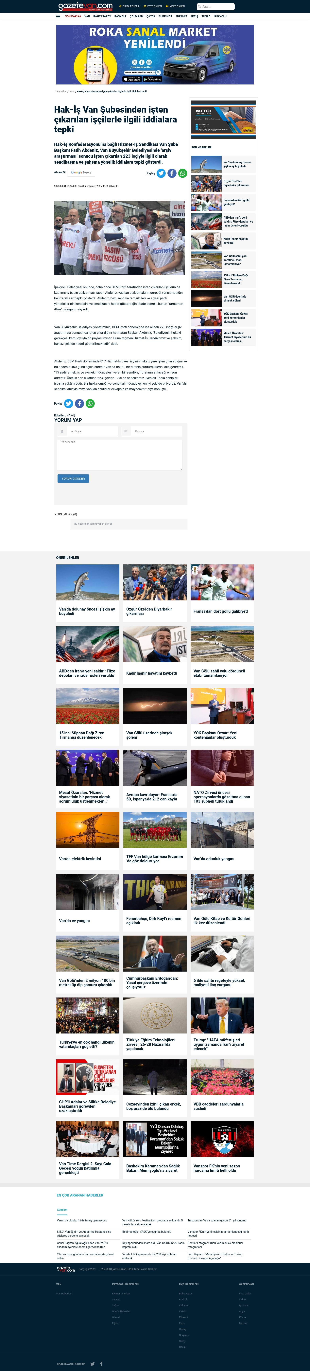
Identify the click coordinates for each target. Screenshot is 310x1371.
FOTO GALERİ (152, 6)
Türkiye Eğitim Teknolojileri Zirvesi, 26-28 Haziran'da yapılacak (150, 1044)
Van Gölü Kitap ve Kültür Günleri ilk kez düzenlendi (222, 920)
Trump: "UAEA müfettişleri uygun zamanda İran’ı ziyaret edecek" (219, 1044)
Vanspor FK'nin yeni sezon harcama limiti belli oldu (217, 1168)
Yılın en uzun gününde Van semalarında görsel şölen (85, 1256)
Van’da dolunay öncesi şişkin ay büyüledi (237, 164)
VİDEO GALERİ (175, 6)
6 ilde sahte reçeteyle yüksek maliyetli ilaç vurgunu (219, 982)
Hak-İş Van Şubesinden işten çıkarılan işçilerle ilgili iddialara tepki (112, 91)
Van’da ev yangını (74, 921)
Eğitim (115, 1323)
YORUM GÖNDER (73, 478)
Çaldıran (184, 1305)
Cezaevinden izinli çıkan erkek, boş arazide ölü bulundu (153, 1106)
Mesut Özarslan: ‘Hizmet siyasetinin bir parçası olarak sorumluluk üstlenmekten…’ (237, 337)
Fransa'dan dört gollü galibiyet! (237, 202)
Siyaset (116, 1299)
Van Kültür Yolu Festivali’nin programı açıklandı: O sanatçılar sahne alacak (152, 1222)
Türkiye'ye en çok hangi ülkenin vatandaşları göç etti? (86, 1044)
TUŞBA (206, 16)
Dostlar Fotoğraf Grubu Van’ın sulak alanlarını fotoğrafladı (215, 1245)
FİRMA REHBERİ (129, 6)
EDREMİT (181, 16)
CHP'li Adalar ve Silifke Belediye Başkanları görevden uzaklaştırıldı (87, 1106)
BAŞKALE (120, 16)
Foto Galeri (245, 1293)
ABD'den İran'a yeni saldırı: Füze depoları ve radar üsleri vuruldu (238, 221)
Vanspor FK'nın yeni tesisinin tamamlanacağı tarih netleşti (218, 1233)
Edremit (183, 1317)
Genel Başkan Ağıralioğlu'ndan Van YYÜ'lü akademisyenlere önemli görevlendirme (82, 1245)
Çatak (182, 1311)
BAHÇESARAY (102, 16)
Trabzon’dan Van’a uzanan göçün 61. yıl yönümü (217, 1220)
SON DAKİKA (73, 16)
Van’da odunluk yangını (214, 859)
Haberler (61, 91)
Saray (182, 1341)
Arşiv (242, 1311)
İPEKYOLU (220, 16)
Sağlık (115, 1305)
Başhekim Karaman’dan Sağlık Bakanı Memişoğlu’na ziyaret (153, 1168)
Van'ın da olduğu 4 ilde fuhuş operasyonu (82, 1220)
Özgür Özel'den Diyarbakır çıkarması (236, 183)
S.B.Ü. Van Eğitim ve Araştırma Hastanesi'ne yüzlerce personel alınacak (84, 1233)
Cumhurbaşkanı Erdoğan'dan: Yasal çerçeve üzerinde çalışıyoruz (152, 982)
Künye (242, 1317)
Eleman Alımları (121, 1293)
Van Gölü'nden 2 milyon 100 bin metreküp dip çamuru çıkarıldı (87, 982)
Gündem (62, 1209)
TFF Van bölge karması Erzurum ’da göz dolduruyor (154, 858)
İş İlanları (244, 1305)
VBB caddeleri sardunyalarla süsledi (219, 1106)
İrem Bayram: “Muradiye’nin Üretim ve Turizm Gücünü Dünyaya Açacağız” (215, 1256)
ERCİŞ (194, 16)
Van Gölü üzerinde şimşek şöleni (235, 298)
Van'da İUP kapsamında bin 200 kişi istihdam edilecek (149, 1256)
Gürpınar (184, 1335)
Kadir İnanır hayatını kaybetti (236, 240)
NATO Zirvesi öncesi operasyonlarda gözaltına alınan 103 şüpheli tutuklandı (222, 796)
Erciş (182, 1323)
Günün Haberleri (121, 1311)
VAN (87, 16)
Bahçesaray (185, 1293)
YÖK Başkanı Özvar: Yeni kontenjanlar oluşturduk (236, 317)
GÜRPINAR (165, 16)
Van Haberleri (64, 1293)
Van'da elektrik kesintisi (80, 859)
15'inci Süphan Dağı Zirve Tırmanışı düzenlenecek (236, 279)
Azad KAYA (127, 1269)
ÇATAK (150, 16)
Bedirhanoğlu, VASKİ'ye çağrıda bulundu (146, 1231)
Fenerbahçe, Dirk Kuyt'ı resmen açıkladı (153, 920)
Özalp (182, 1346)
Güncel (116, 1317)
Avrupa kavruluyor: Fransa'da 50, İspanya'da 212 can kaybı (152, 797)
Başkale (183, 1299)
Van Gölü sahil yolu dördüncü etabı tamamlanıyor (235, 259)
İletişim (243, 1323)
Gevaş (182, 1329)
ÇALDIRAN (136, 16)
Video (242, 1299)
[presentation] (88, 518)
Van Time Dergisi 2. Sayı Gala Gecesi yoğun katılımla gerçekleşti (85, 1168)
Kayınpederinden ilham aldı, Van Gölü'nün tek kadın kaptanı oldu (153, 1245)
